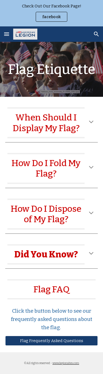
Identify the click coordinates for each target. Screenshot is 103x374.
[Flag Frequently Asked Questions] (51, 340)
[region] (51, 13)
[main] (51, 69)
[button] (6, 34)
